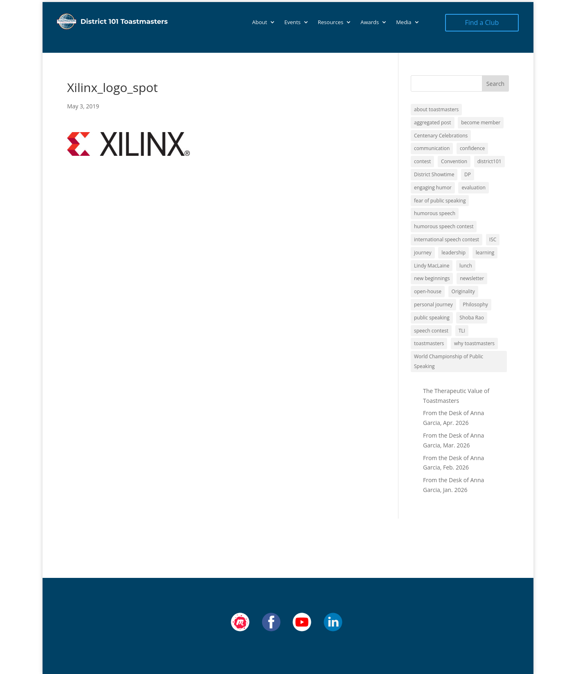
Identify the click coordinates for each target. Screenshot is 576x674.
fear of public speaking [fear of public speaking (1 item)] (440, 200)
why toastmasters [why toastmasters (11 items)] (474, 343)
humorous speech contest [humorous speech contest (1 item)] (443, 226)
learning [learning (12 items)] (485, 252)
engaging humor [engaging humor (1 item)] (433, 187)
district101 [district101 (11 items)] (489, 161)
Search (495, 84)
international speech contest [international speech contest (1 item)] (446, 239)
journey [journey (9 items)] (423, 252)
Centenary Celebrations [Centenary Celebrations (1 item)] (441, 135)
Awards (369, 22)
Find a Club (482, 22)
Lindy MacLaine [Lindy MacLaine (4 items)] (431, 265)
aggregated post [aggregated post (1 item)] (432, 122)
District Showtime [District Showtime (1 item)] (434, 174)
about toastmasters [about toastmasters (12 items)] (436, 109)
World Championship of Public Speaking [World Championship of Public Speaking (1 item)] (448, 361)
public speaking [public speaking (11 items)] (432, 317)
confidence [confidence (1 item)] (472, 148)
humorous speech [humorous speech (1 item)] (434, 213)
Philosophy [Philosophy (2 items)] (475, 304)
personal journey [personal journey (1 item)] (433, 304)
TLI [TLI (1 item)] (462, 330)
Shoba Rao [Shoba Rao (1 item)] (471, 317)
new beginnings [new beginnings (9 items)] (432, 278)
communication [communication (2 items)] (432, 148)
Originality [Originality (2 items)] (463, 291)
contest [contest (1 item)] (422, 161)
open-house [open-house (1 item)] (427, 291)
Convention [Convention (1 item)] (454, 161)
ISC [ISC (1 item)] (493, 239)
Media (403, 22)
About (259, 22)
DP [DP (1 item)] (467, 174)
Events (292, 22)
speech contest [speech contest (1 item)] (431, 330)
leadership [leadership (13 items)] (453, 252)
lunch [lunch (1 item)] (465, 265)
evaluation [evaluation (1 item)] (473, 187)
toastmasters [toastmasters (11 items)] (429, 343)
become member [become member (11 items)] (480, 122)
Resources (330, 22)
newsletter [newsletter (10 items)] (472, 278)
